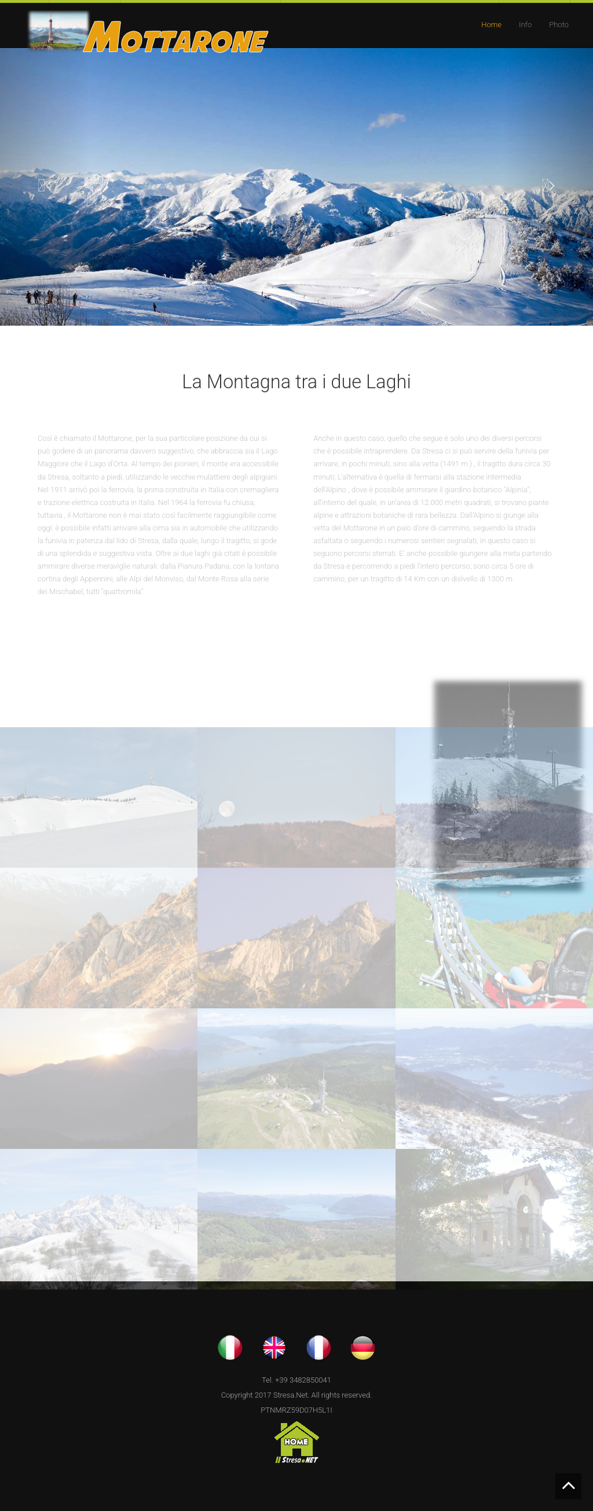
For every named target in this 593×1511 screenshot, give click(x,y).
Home (491, 24)
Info (525, 24)
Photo (559, 24)
